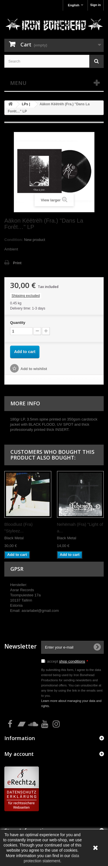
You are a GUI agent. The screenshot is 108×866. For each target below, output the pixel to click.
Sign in (95, 5)
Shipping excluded (26, 296)
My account (19, 753)
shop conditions (72, 661)
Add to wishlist (33, 369)
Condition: (13, 240)
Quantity (17, 322)
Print (17, 263)
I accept (66, 661)
